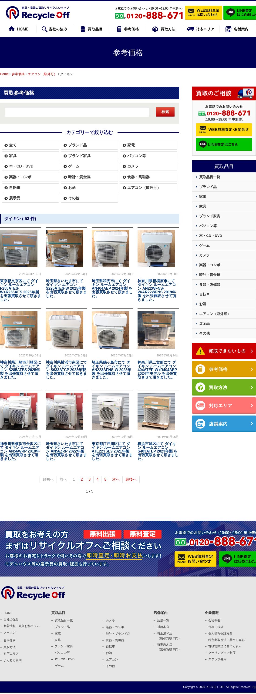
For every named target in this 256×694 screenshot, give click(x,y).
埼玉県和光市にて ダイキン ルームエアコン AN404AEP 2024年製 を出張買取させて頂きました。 (112, 288)
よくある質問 (12, 660)
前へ (63, 479)
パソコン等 (136, 156)
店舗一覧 (163, 620)
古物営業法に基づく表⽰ (225, 646)
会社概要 (214, 620)
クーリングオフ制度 (222, 652)
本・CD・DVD (21, 166)
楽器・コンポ (115, 627)
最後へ (131, 479)
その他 (73, 198)
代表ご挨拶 (215, 627)
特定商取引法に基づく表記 (226, 640)
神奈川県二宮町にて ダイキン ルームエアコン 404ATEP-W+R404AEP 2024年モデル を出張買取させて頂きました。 (157, 369)
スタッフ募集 (217, 659)
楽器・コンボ (20, 177)
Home (4, 74)
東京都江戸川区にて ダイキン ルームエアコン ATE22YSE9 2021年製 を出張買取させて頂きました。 (112, 451)
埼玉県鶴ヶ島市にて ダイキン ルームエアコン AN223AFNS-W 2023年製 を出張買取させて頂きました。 (111, 369)
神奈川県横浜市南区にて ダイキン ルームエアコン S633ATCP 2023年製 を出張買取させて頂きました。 (66, 369)
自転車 (14, 188)
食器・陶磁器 (138, 177)
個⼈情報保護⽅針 (220, 633)
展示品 (14, 198)
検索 (165, 112)
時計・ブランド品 (118, 633)
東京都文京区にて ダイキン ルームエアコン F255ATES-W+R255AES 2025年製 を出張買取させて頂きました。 (20, 290)
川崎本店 (163, 627)
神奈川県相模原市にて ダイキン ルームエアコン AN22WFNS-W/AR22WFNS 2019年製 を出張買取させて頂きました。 (157, 290)
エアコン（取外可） (42, 74)
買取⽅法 (9, 647)
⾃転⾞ (110, 646)
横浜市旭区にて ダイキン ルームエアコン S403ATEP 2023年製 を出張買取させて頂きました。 (158, 451)
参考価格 (18, 74)
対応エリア (11, 653)
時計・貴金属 (79, 177)
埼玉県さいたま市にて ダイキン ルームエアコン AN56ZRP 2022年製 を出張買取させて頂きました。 (66, 451)
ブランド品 (77, 145)
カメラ (132, 166)
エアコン (112, 659)
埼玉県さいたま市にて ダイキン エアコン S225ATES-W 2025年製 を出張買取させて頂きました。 (66, 288)
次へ (116, 479)
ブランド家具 (79, 156)
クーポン (9, 632)
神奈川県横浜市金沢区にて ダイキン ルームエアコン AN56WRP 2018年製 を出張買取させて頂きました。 (20, 451)
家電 (131, 145)
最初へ (48, 479)
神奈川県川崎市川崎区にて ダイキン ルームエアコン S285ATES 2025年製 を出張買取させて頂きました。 (20, 369)
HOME (8, 613)
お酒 (72, 188)
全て (13, 145)
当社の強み (11, 619)
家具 (13, 156)
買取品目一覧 (209, 177)
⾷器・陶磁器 (115, 640)
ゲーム (73, 166)
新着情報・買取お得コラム (21, 626)
